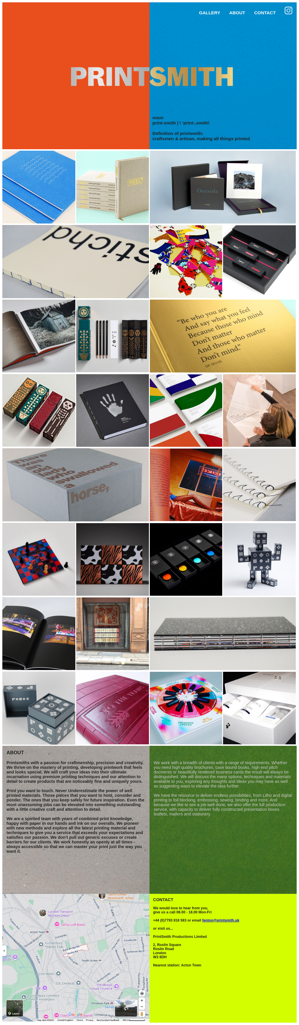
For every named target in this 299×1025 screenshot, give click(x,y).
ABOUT (237, 12)
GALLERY (209, 12)
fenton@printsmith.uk (220, 920)
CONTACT (265, 12)
